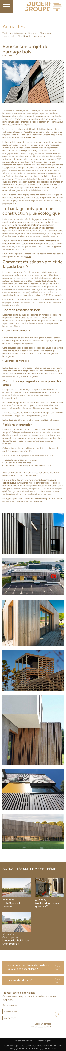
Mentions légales (43, 1040)
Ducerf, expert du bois (43, 6)
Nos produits (39, 36)
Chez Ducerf (24, 36)
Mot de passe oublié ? (41, 1026)
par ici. (28, 256)
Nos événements (18, 33)
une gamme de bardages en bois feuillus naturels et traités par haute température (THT (32, 196)
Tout (4, 33)
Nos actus (32, 33)
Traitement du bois (23, 1040)
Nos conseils (9, 36)
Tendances (45, 33)
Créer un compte (43, 1023)
